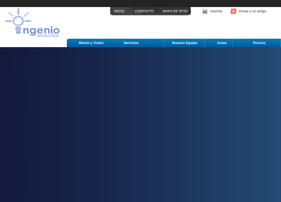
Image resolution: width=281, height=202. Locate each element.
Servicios (131, 43)
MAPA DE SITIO (175, 11)
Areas (221, 43)
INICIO (119, 11)
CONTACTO (144, 11)
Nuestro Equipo (184, 43)
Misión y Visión (91, 43)
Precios (259, 43)
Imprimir (217, 11)
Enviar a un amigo (252, 11)
